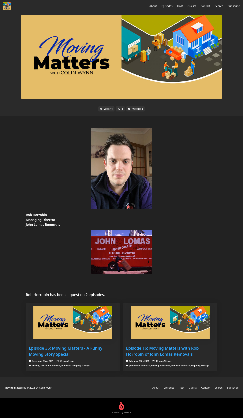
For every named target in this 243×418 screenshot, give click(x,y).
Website (106, 108)
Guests (192, 6)
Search (219, 6)
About (153, 6)
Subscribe (234, 6)
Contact (205, 6)
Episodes (167, 6)
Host (180, 6)
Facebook (135, 108)
